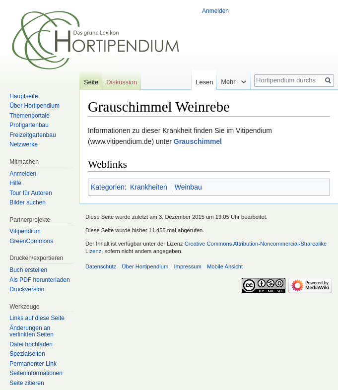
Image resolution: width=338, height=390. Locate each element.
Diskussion (121, 82)
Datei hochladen (31, 344)
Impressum (187, 266)
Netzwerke (23, 144)
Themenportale (29, 115)
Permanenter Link (33, 363)
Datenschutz (100, 266)
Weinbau (188, 187)
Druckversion (26, 289)
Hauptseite (23, 96)
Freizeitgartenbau (32, 134)
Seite (91, 82)
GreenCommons (31, 241)
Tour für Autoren (30, 193)
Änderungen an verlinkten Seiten (31, 331)
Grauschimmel (198, 141)
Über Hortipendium (34, 105)
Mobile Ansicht (225, 266)
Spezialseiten (27, 353)
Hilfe (15, 183)
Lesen (201, 82)
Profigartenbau (29, 125)
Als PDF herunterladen (39, 279)
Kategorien (108, 187)
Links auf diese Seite (37, 318)
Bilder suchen (27, 202)
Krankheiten (148, 187)
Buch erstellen (28, 269)
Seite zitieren (26, 383)
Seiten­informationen (36, 373)
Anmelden (215, 10)
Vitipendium (24, 231)
